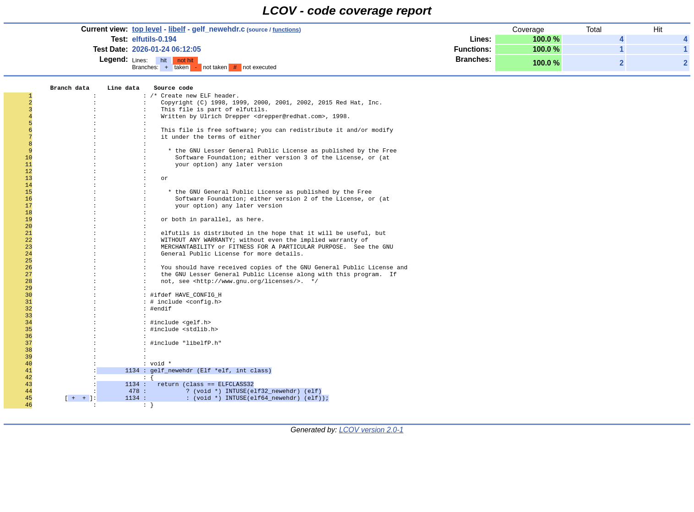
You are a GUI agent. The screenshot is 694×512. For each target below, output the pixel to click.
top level (147, 29)
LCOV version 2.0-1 (371, 496)
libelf (176, 29)
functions (286, 29)
